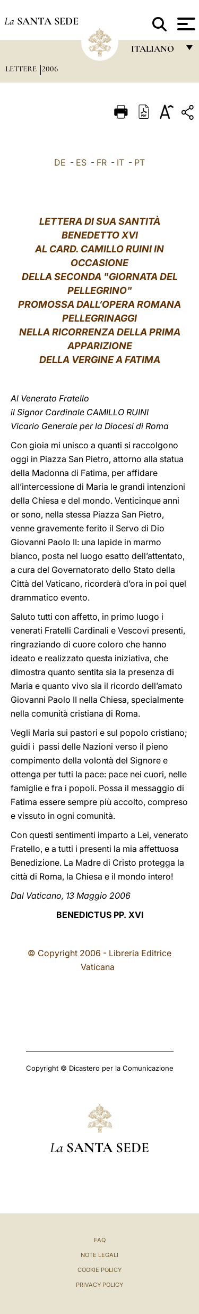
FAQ (100, 1240)
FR (102, 162)
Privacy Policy (99, 1284)
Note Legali (99, 1255)
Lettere (22, 68)
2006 (50, 68)
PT (139, 162)
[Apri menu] (185, 24)
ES (81, 162)
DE (60, 162)
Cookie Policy (99, 1270)
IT (120, 162)
